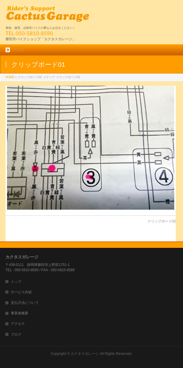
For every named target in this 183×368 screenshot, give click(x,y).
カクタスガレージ (85, 354)
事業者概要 (19, 313)
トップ (16, 282)
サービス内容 (21, 292)
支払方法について (25, 303)
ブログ (16, 334)
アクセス (18, 324)
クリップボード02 (161, 221)
